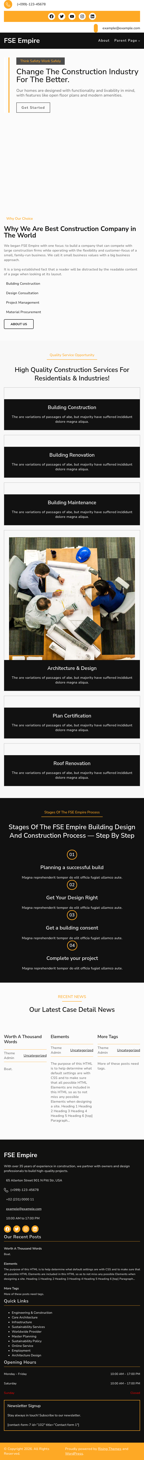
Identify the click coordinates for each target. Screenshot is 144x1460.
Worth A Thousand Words (23, 1039)
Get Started (33, 107)
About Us (19, 324)
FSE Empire (22, 40)
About (104, 40)
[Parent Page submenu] (139, 41)
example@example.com (24, 1209)
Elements (60, 1036)
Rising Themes (109, 1449)
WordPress (74, 1453)
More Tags (108, 1036)
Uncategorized (35, 1055)
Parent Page (125, 40)
